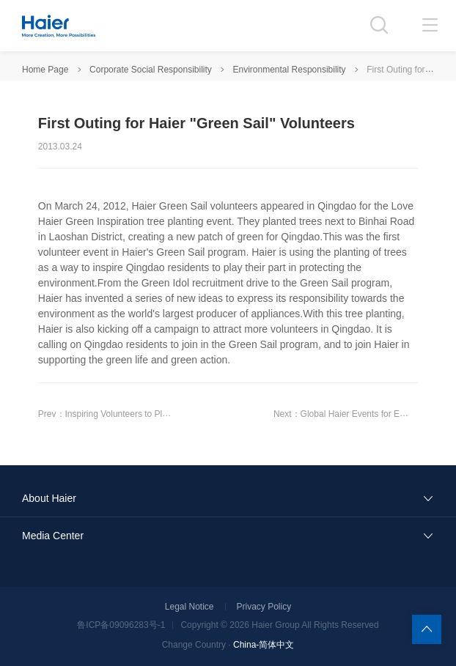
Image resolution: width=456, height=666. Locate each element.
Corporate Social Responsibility (150, 69)
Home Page (45, 69)
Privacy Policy (264, 607)
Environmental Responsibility (289, 69)
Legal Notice (189, 607)
